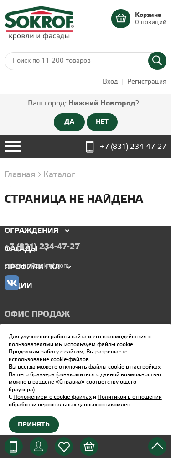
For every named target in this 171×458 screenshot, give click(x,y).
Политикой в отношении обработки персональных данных (85, 401)
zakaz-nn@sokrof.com (37, 266)
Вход (110, 82)
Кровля (20, 212)
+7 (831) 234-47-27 (133, 146)
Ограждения (32, 230)
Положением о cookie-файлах (52, 397)
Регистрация (146, 82)
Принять (34, 425)
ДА (69, 122)
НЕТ (102, 122)
